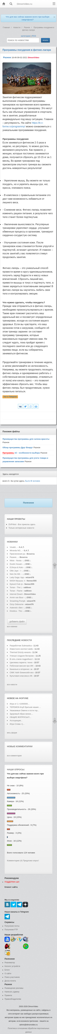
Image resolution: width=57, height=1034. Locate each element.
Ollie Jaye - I (15, 571)
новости (26, 640)
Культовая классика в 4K (21, 676)
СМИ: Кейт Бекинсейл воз (21, 672)
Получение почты (12, 926)
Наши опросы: (16, 769)
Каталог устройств (12, 966)
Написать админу (12, 992)
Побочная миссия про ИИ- (22, 666)
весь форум (12, 733)
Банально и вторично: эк (21, 669)
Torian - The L (16, 587)
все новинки (12, 626)
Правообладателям (13, 999)
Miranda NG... (16, 550)
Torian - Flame (16, 591)
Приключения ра (17, 554)
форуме (23, 698)
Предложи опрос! (31, 860)
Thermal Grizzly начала (20, 652)
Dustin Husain (16, 564)
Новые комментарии (20, 746)
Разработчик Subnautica (21, 645)
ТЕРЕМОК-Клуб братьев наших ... (25, 707)
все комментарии (14, 756)
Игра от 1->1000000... (19, 704)
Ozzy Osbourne (17, 604)
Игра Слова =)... (17, 724)
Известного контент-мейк (21, 649)
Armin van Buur (16, 597)
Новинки (12, 542)
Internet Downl (16, 594)
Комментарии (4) (14, 860)
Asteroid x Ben (16, 607)
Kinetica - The (16, 611)
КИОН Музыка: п (17, 581)
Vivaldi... (13, 547)
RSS (34, 36)
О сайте (8, 973)
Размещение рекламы (14, 988)
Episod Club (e (16, 584)
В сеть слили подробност (21, 659)
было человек (32, 481)
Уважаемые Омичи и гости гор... (24, 710)
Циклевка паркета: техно (21, 662)
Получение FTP (11, 930)
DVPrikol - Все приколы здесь (22, 524)
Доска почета (10, 981)
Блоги (7, 970)
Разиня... (14, 557)
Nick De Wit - (16, 574)
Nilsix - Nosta (15, 560)
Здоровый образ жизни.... (21, 714)
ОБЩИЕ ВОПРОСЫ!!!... (20, 717)
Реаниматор (10, 963)
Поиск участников (12, 977)
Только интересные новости (21, 528)
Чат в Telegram (10, 397)
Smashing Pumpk (17, 601)
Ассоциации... (16, 720)
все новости (12, 685)
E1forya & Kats (16, 567)
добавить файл (17, 621)
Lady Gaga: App (17, 577)
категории (25, 36)
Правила (8, 995)
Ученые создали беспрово (22, 656)
